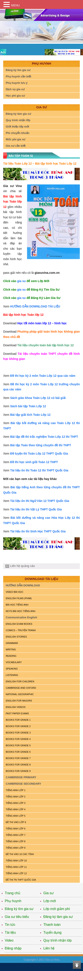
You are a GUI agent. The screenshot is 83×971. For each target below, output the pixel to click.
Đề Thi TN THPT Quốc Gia (21, 879)
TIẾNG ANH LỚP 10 (16, 860)
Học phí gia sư (15, 95)
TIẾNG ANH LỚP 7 (15, 835)
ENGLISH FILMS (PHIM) (19, 598)
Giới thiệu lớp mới (17, 126)
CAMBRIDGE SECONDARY (23, 783)
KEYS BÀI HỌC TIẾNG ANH (20, 611)
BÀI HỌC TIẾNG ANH (17, 604)
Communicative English (21, 617)
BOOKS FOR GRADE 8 (18, 764)
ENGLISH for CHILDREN (20, 681)
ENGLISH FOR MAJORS (19, 700)
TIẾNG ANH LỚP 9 (15, 847)
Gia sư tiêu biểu (17, 917)
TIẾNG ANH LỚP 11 (16, 867)
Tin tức (10, 924)
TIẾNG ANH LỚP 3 (15, 803)
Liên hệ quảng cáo (22, 566)
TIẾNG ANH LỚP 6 (15, 828)
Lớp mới (49, 901)
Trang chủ (12, 893)
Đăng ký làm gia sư (18, 113)
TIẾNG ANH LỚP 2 (15, 796)
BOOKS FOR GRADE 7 (18, 758)
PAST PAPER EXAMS (17, 713)
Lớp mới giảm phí (56, 909)
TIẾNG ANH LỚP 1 (15, 790)
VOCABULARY (14, 662)
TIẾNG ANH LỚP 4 (15, 809)
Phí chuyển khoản (17, 133)
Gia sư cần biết (16, 145)
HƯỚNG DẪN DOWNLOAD (23, 585)
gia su (21, 281)
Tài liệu (10, 932)
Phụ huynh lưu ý (16, 82)
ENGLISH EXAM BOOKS (19, 624)
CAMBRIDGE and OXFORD (21, 688)
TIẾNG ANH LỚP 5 (15, 815)
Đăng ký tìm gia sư (18, 70)
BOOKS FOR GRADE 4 (18, 739)
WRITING (11, 649)
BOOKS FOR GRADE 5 (18, 745)
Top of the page (77, 965)
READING (11, 656)
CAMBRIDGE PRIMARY (21, 777)
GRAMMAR (12, 643)
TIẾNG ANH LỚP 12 (16, 873)
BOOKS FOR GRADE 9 (18, 771)
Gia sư (48, 893)
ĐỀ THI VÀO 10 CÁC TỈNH (20, 854)
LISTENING (12, 675)
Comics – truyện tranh (21, 630)
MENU (15, 5)
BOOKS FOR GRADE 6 (18, 752)
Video (9, 940)
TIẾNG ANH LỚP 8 (15, 841)
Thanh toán (52, 924)
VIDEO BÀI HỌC (14, 592)
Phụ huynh (13, 901)
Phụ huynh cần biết (18, 76)
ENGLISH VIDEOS (16, 707)
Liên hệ (49, 948)
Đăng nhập (13, 948)
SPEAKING (12, 668)
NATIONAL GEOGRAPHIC (20, 694)
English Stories (16, 636)
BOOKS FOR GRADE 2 (18, 726)
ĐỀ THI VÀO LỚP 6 (16, 822)
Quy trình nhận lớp (18, 120)
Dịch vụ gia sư (15, 89)
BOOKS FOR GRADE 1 (18, 720)
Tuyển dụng (52, 932)
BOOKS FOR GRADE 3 (18, 732)
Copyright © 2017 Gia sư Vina (41, 959)
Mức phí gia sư (15, 139)
